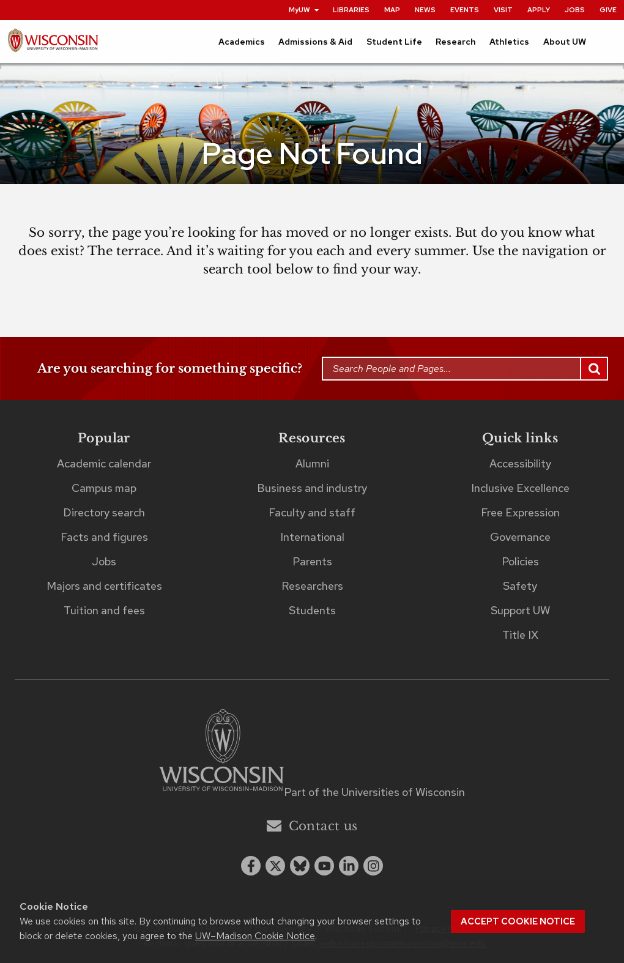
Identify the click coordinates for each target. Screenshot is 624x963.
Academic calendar (104, 463)
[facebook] (251, 866)
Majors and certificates (104, 586)
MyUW (304, 10)
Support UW (520, 610)
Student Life (394, 41)
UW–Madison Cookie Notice (255, 935)
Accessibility (520, 463)
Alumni (312, 463)
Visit (503, 10)
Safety (520, 586)
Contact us (312, 825)
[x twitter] (275, 866)
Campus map (104, 488)
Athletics (509, 41)
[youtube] (324, 866)
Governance (520, 537)
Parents (312, 561)
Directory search (104, 512)
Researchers (312, 586)
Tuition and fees (104, 610)
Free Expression (520, 512)
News (425, 10)
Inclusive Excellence (520, 488)
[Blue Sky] (300, 866)
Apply (538, 10)
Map (392, 10)
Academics (241, 41)
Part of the (374, 792)
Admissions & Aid (315, 41)
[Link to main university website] (221, 752)
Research (456, 41)
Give (608, 10)
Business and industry (312, 488)
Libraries (351, 10)
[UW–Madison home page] (52, 43)
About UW (564, 41)
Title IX (520, 635)
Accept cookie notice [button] (518, 921)
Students (312, 610)
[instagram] (373, 866)
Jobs (575, 10)
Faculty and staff (312, 512)
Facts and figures (104, 537)
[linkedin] (348, 866)
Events (464, 10)
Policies (520, 561)
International (312, 537)
